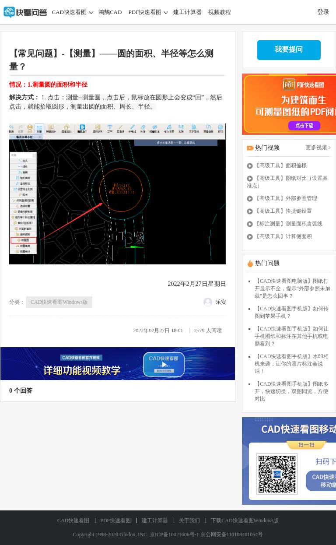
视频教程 (219, 12)
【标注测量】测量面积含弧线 (288, 224)
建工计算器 (187, 12)
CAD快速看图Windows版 (59, 302)
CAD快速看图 (69, 12)
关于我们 (189, 520)
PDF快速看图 (144, 12)
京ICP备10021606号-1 (174, 534)
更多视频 (318, 147)
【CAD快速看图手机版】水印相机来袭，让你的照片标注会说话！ (292, 363)
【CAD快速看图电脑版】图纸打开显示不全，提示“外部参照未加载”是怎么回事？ (292, 288)
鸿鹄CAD (110, 12)
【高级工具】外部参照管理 (285, 198)
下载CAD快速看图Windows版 (245, 520)
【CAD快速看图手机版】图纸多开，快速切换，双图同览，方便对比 (292, 391)
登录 (323, 12)
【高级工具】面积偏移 (280, 165)
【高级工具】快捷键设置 (283, 211)
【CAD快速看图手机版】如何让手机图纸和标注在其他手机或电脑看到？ (292, 336)
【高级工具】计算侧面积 (283, 236)
